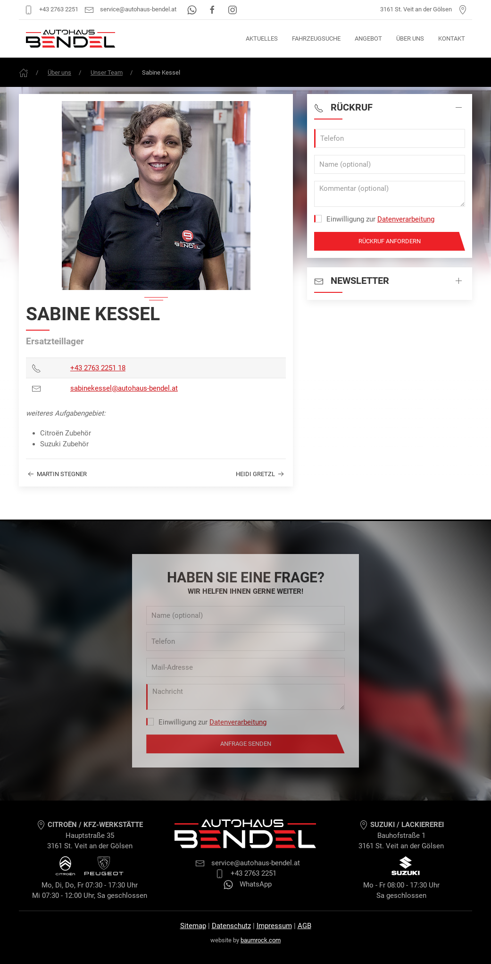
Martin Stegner (56, 474)
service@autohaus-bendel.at (130, 9)
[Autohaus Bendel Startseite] (70, 39)
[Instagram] (232, 9)
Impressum (274, 925)
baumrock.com (261, 940)
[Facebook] (213, 9)
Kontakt (451, 38)
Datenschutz (231, 925)
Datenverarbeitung (405, 219)
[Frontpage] (23, 72)
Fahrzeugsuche (316, 38)
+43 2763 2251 (51, 9)
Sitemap (193, 925)
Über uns (410, 38)
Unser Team (107, 72)
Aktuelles (262, 38)
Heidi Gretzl (261, 474)
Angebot (368, 38)
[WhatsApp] (193, 9)
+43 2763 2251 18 (97, 368)
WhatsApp (248, 884)
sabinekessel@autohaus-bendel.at (124, 388)
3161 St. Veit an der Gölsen (423, 9)
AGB (304, 925)
